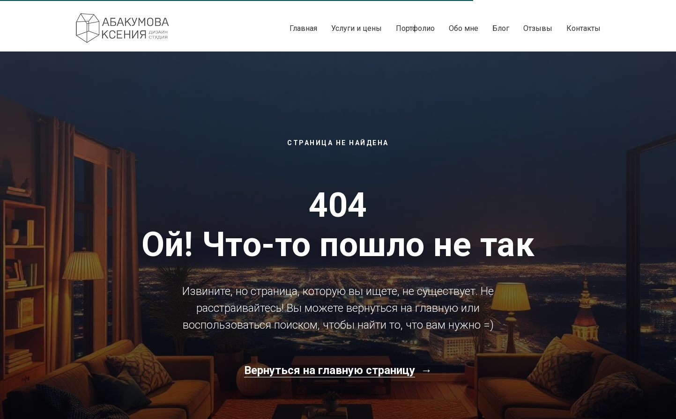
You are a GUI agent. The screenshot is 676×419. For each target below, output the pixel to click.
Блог (500, 28)
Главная (303, 28)
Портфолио (415, 28)
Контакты (583, 28)
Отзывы (537, 28)
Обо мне (463, 28)
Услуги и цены (356, 28)
